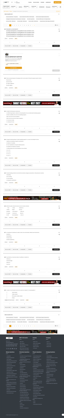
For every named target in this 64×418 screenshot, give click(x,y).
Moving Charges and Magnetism (38, 387)
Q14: (5, 139)
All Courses (35, 348)
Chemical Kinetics (23, 386)
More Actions (56, 45)
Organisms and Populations (11, 388)
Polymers (21, 406)
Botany (11, 11)
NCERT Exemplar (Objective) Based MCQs (42, 16)
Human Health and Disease (51, 379)
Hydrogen (21, 371)
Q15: (5, 173)
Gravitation (35, 368)
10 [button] (28, 25)
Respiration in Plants (10, 372)
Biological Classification (10, 357)
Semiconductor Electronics (37, 404)
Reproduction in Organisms (11, 375)
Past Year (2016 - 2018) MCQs (10, 21)
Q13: (5, 111)
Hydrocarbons (22, 378)
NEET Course (35, 341)
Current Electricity (36, 385)
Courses (30, 2)
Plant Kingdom (9, 359)
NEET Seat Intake (22, 346)
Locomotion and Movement (51, 368)
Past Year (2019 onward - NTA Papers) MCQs (43, 319)
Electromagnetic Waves (37, 393)
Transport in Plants (10, 367)
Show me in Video (15, 45)
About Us (48, 341)
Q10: (5, 29)
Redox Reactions (22, 369)
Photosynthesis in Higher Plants (12, 370)
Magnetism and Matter (37, 388)
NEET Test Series (36, 346)
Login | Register (57, 2)
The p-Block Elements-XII (24, 392)
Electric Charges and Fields (37, 381)
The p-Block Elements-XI (24, 374)
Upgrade (58, 11)
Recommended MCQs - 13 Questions (12, 16)
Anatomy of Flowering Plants (11, 362)
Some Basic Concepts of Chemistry (25, 356)
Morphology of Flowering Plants (12, 360)
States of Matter (22, 364)
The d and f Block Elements (24, 394)
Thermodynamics (23, 366)
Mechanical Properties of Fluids (38, 371)
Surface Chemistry (23, 388)
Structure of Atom (23, 357)
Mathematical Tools (36, 357)
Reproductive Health (50, 375)
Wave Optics (35, 396)
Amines (21, 403)
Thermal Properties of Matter (38, 373)
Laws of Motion (35, 362)
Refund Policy (49, 346)
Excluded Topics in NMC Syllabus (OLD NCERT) (47, 21)
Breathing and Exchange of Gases (52, 362)
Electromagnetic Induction (37, 390)
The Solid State (22, 381)
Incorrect (48, 7)
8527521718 (8, 341)
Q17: (5, 232)
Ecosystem (8, 389)
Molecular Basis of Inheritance (11, 382)
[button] (32, 25)
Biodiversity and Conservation (11, 391)
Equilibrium (22, 367)
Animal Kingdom (49, 356)
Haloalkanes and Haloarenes (24, 397)
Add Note (30, 45)
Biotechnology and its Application (52, 383)
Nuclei (34, 402)
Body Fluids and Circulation (51, 364)
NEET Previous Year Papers (24, 348)
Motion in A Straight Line (37, 359)
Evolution (48, 377)
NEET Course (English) (36, 343)
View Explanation (23, 45)
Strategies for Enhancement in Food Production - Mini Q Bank (15, 319)
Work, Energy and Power (37, 364)
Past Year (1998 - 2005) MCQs (33, 21)
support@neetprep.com (10, 342)
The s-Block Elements (23, 372)
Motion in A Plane (36, 360)
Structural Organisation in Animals (52, 357)
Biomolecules (22, 404)
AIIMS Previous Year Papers (24, 349)
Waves (34, 379)
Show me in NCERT (8, 45)
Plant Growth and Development (12, 373)
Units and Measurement (37, 356)
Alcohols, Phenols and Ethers (24, 398)
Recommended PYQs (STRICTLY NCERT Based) (27, 16)
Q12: (5, 78)
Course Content (36, 2)
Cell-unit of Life (9, 364)
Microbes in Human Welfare (11, 386)
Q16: (5, 206)
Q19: (5, 290)
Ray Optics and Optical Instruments (39, 395)
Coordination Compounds (24, 395)
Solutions (21, 383)
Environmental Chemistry (24, 380)
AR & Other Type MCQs (30, 319)
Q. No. (56, 25)
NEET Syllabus (22, 343)
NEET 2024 (22, 341)
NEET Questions (6, 11)
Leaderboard (48, 2)
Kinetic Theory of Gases (37, 376)
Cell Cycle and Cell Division (11, 365)
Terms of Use (49, 343)
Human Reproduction (50, 374)
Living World (9, 356)
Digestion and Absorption (51, 360)
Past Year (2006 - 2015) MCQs (22, 21)
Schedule (42, 2)
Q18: (5, 257)
